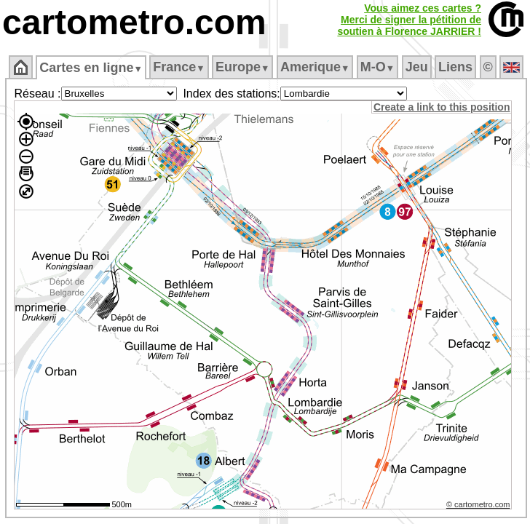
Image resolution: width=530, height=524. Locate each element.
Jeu (417, 67)
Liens (455, 67)
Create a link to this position (441, 107)
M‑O (377, 67)
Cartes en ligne (90, 67)
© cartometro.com (478, 504)
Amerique (314, 67)
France (179, 67)
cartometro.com (134, 22)
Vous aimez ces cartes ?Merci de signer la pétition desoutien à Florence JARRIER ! (409, 19)
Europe (242, 67)
